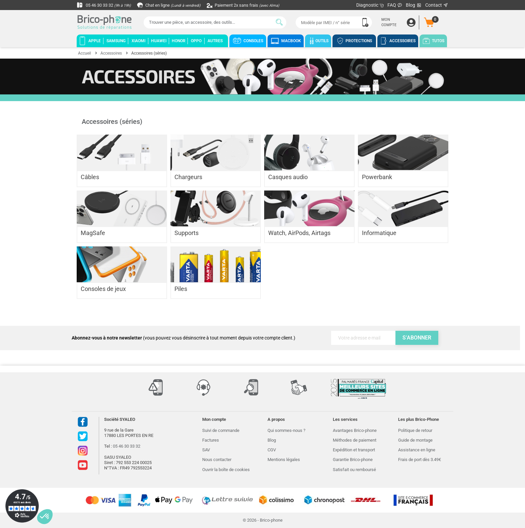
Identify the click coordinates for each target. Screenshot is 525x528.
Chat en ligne (173, 5)
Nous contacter (216, 459)
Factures (210, 440)
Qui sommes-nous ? (286, 430)
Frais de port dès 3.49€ (419, 459)
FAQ (394, 5)
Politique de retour (415, 430)
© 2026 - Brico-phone (263, 520)
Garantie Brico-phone (353, 459)
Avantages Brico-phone (355, 430)
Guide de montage (415, 440)
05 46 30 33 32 (105, 5)
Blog (414, 5)
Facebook (83, 422)
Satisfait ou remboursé (354, 469)
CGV (272, 449)
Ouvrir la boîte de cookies (226, 469)
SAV (206, 449)
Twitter (83, 436)
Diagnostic (370, 5)
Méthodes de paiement (354, 440)
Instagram (83, 451)
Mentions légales (284, 459)
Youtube (83, 465)
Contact (436, 5)
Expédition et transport (354, 449)
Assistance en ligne (416, 449)
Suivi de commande (220, 430)
